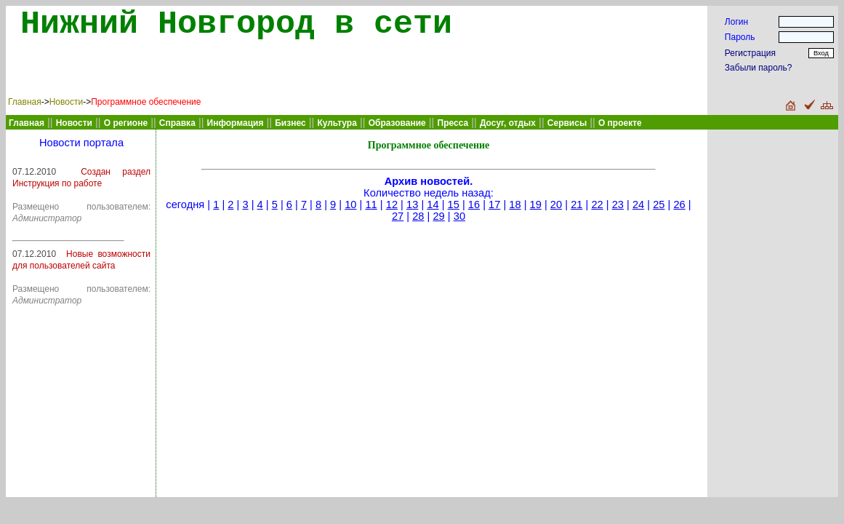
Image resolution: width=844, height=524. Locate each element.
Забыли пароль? (758, 68)
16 (474, 204)
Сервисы (567, 123)
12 (392, 204)
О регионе (126, 123)
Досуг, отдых (508, 123)
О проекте (620, 123)
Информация (235, 123)
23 (618, 204)
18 (515, 204)
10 (350, 204)
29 (438, 216)
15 (453, 204)
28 (418, 216)
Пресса (453, 123)
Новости (66, 102)
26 (679, 204)
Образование (397, 123)
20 (556, 204)
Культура (336, 123)
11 (371, 204)
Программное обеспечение (146, 102)
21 (576, 204)
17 (494, 204)
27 (397, 216)
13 (412, 204)
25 (658, 204)
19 (536, 204)
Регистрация (750, 53)
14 (432, 204)
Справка (177, 123)
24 (638, 204)
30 (459, 216)
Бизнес (290, 123)
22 (597, 204)
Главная (24, 102)
